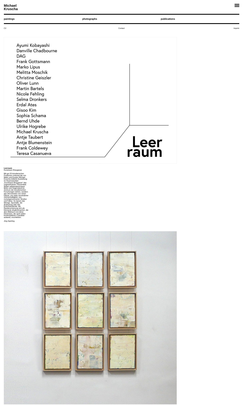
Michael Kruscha (11, 7)
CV (5, 28)
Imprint (236, 28)
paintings (9, 19)
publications (168, 19)
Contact (121, 28)
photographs (89, 19)
